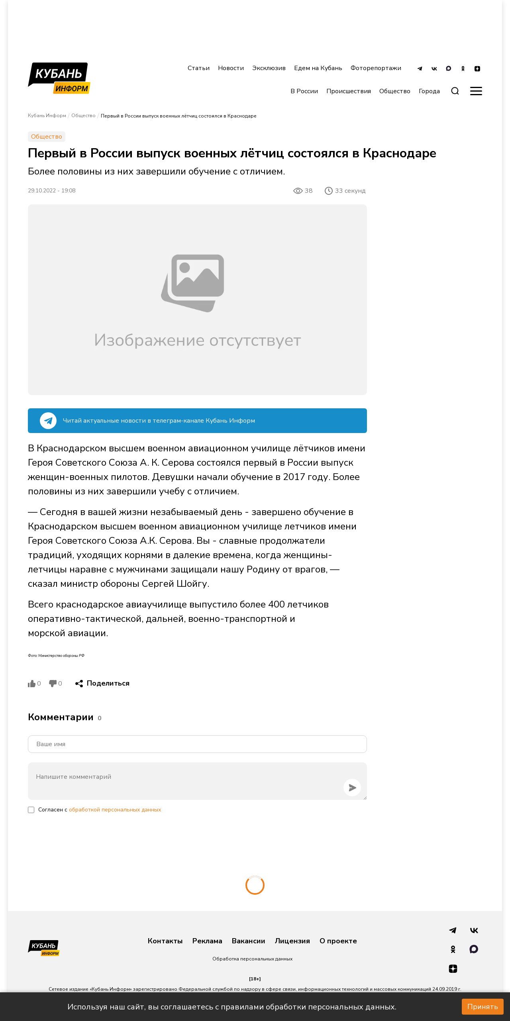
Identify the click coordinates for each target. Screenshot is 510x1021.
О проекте (338, 941)
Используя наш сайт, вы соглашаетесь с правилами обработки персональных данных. (231, 1006)
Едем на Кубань (318, 68)
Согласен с (99, 809)
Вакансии (248, 941)
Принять (482, 1006)
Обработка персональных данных (252, 959)
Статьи (199, 68)
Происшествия (348, 91)
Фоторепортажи (376, 68)
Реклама (207, 941)
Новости (231, 68)
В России (304, 91)
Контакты (165, 941)
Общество (394, 91)
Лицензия (292, 941)
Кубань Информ (47, 115)
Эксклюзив (269, 68)
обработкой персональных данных (115, 809)
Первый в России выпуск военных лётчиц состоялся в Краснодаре (179, 116)
